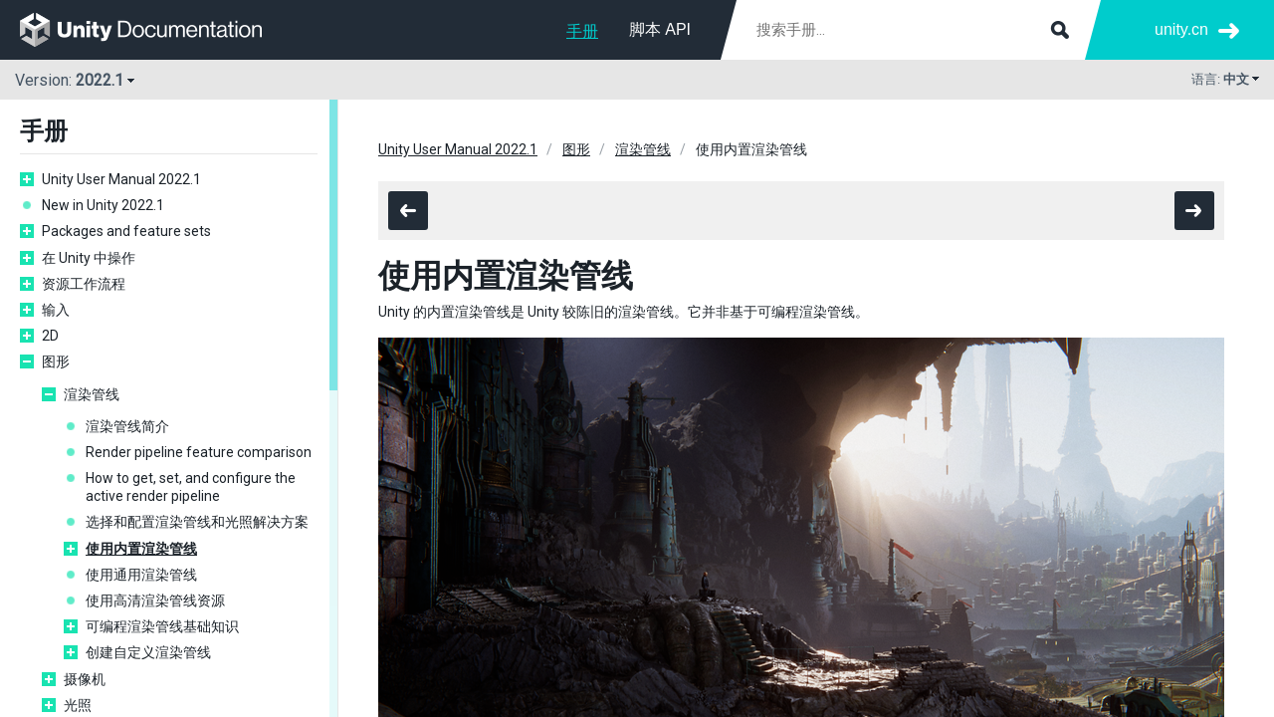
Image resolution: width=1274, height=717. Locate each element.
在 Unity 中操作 (88, 258)
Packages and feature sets (126, 231)
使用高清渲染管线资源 (155, 600)
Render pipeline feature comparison (199, 452)
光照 (78, 705)
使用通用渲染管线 (141, 575)
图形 (56, 361)
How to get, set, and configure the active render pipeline (191, 487)
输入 (56, 310)
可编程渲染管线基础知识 (162, 626)
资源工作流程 (83, 284)
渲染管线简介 (127, 426)
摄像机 (85, 679)
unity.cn (1181, 29)
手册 (582, 31)
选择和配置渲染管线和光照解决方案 (197, 522)
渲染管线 (91, 394)
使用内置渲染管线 (141, 549)
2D (50, 336)
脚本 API (660, 29)
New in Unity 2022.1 (103, 205)
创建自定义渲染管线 (148, 652)
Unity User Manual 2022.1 (121, 179)
